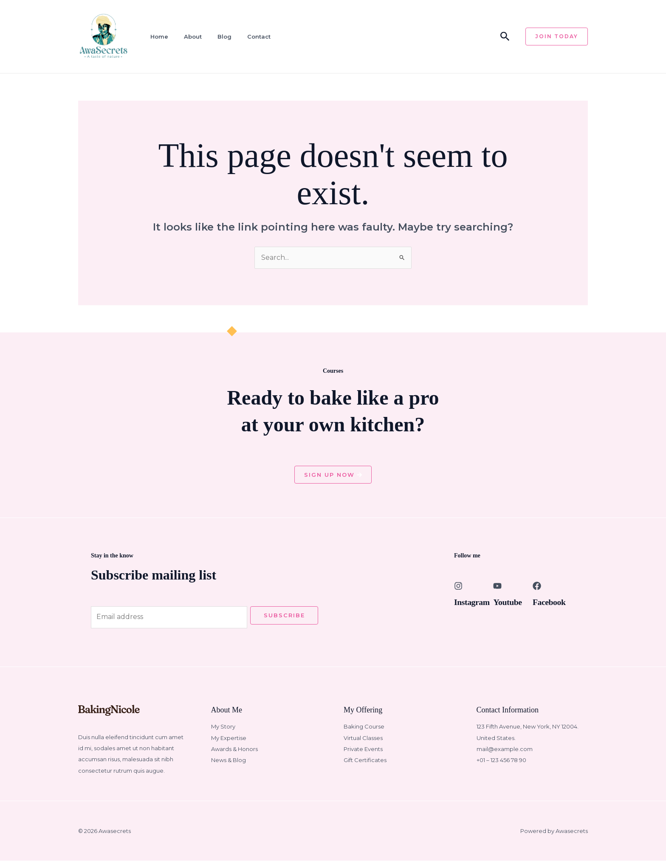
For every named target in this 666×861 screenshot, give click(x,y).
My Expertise (228, 737)
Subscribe (284, 615)
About (192, 36)
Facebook (549, 602)
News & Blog (228, 760)
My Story (223, 726)
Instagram (472, 602)
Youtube (507, 602)
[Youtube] (497, 586)
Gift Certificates (365, 760)
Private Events (363, 749)
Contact (258, 36)
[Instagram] (458, 586)
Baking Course (364, 726)
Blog (224, 36)
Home (159, 36)
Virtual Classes (363, 737)
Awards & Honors (234, 749)
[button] (505, 37)
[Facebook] (537, 586)
